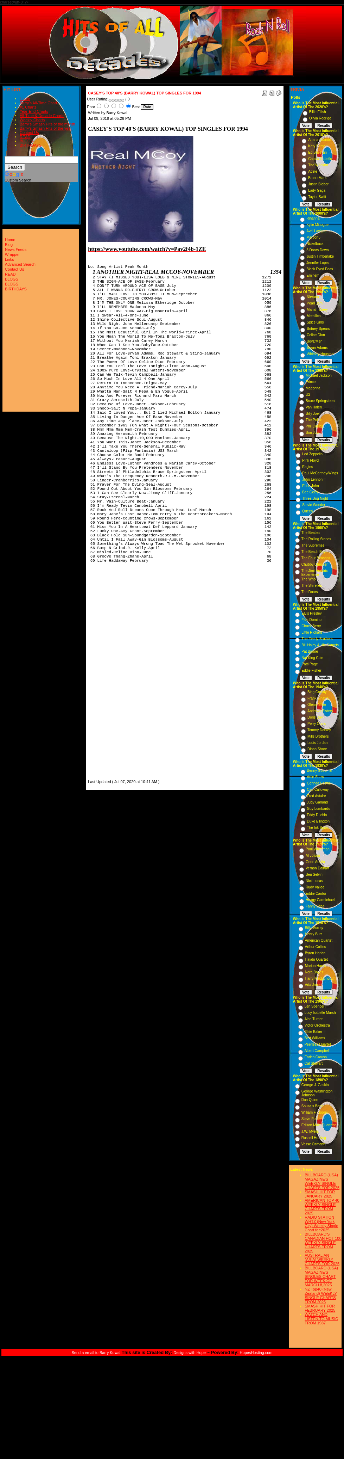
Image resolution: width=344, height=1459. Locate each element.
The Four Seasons (315, 558)
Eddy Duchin (317, 815)
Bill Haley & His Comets (320, 645)
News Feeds (15, 249)
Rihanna (312, 218)
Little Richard (311, 632)
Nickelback (314, 244)
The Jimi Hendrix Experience (314, 573)
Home (25, 99)
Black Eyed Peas (319, 269)
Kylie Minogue (317, 225)
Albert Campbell (317, 1051)
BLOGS (26, 141)
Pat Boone (309, 651)
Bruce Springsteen (320, 401)
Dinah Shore (317, 749)
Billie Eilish (317, 112)
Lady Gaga (316, 190)
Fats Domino (311, 620)
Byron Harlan (315, 953)
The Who (308, 579)
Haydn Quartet (316, 959)
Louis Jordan (317, 743)
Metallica (313, 316)
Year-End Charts (34, 111)
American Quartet (318, 940)
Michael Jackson (319, 375)
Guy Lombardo (318, 809)
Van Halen (314, 407)
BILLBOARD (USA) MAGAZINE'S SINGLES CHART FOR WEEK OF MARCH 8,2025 (321, 1276)
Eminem (312, 275)
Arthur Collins (315, 947)
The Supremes (313, 545)
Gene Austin (315, 862)
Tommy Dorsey (319, 730)
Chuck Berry (311, 626)
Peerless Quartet (318, 1044)
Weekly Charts (32, 120)
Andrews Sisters (320, 711)
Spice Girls (315, 322)
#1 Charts (28, 107)
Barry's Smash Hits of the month (47, 124)
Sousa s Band (312, 1106)
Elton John (310, 486)
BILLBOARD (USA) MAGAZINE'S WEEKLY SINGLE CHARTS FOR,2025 (322, 1181)
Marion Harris (315, 966)
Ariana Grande (319, 140)
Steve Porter (311, 1119)
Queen (307, 511)
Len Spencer (315, 1006)
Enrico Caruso (316, 1057)
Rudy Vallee (315, 887)
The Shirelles (311, 585)
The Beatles (310, 533)
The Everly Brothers (316, 639)
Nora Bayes (314, 972)
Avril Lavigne (316, 231)
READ (25, 137)
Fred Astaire (316, 796)
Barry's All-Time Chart (38, 103)
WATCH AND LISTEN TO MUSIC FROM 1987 (321, 1318)
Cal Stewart (314, 1063)
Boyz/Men (314, 341)
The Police (314, 420)
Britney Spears (318, 329)
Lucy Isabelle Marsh (320, 1013)
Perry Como (316, 724)
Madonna (313, 388)
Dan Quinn (309, 1100)
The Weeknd (318, 165)
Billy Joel (312, 413)
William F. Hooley (315, 1112)
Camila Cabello (320, 159)
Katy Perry (316, 146)
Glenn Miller (316, 705)
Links (9, 259)
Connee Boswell (319, 783)
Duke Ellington (318, 821)
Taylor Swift (317, 197)
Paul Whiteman (318, 849)
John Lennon (312, 479)
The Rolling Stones (316, 539)
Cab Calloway (318, 790)
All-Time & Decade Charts (42, 115)
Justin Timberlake (320, 256)
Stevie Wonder (313, 505)
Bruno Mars (317, 178)
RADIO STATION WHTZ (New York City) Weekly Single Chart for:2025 (321, 1223)
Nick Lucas (314, 881)
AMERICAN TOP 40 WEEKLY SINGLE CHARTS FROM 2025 (322, 1206)
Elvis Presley (311, 613)
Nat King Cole (312, 658)
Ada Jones (313, 985)
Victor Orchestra (317, 1025)
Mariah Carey (317, 310)
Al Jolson (313, 855)
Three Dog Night (315, 498)
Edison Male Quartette (319, 1125)
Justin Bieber (318, 184)
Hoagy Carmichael (320, 900)
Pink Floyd (310, 460)
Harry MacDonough (320, 978)
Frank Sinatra (318, 698)
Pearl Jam (315, 303)
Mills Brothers (318, 736)
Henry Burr (313, 934)
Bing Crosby (316, 692)
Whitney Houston (320, 354)
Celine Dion (316, 335)
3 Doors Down (317, 250)
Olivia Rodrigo (320, 118)
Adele (312, 171)
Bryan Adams (317, 348)
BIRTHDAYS (31, 145)
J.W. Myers (310, 1131)
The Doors (309, 592)
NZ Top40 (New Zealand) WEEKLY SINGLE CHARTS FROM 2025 (321, 1295)
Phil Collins (314, 426)
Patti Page (309, 664)
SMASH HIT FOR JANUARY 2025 (320, 1194)
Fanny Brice (315, 906)
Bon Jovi (312, 433)
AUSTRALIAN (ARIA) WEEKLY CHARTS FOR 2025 (322, 1259)
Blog (9, 244)
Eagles (307, 467)
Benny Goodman (320, 770)
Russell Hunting (313, 1138)
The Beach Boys (314, 552)
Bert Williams (315, 1038)
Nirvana (313, 297)
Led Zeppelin (312, 454)
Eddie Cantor (316, 893)
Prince (311, 382)
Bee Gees (310, 492)
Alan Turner (314, 1019)
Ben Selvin (314, 874)
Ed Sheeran (317, 152)
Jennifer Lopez (318, 263)
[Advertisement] (109, 672)
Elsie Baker (314, 1032)
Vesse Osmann (313, 1144)
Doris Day (315, 717)
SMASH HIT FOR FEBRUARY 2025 (320, 1308)
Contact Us (29, 132)
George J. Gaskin (315, 1085)
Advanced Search (20, 264)
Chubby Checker (314, 564)
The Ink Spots (318, 828)
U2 (308, 394)
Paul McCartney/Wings (320, 473)
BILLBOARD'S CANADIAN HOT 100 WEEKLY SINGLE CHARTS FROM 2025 (323, 1242)
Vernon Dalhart (317, 868)
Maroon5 (313, 237)
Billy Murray (314, 928)
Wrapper (12, 254)
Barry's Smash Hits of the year (46, 128)
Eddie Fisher (311, 670)
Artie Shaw (315, 777)
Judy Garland (317, 802)
